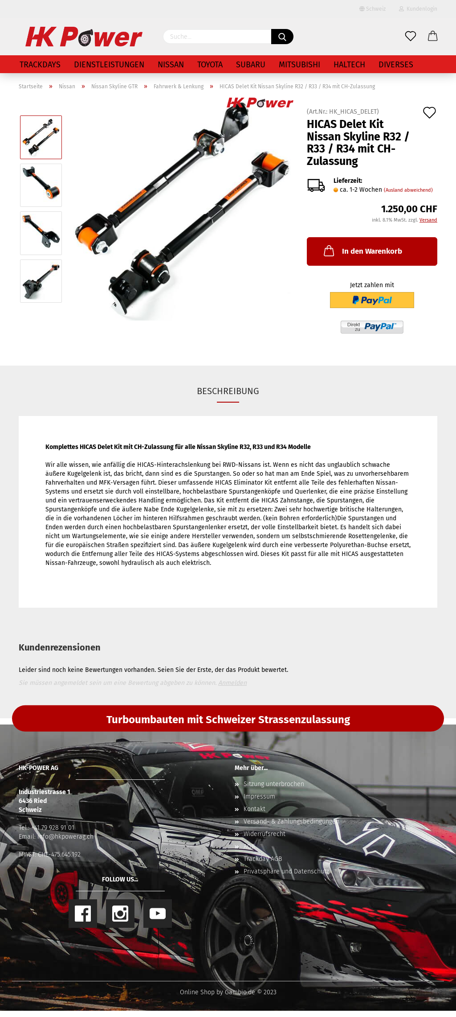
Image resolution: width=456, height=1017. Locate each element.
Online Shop (197, 992)
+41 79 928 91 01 (52, 828)
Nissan (171, 65)
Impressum (259, 796)
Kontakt (254, 809)
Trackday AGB (263, 859)
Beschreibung (228, 391)
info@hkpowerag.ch (65, 836)
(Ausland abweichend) (408, 190)
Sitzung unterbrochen (274, 784)
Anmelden (232, 683)
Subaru (250, 65)
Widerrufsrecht (264, 834)
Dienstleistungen (109, 65)
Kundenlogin (418, 9)
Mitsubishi (299, 65)
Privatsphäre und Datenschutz (286, 871)
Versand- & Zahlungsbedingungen (291, 821)
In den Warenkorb (362, 250)
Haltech (349, 65)
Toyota (210, 65)
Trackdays (40, 65)
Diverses (396, 65)
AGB (249, 846)
